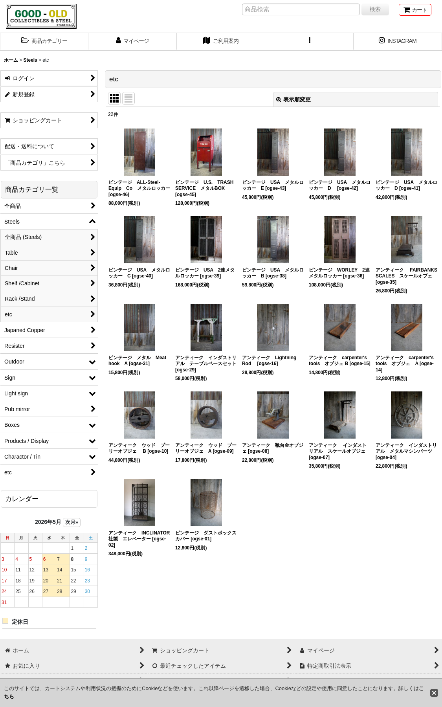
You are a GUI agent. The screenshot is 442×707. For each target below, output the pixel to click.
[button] (44, 41)
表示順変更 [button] (293, 99)
